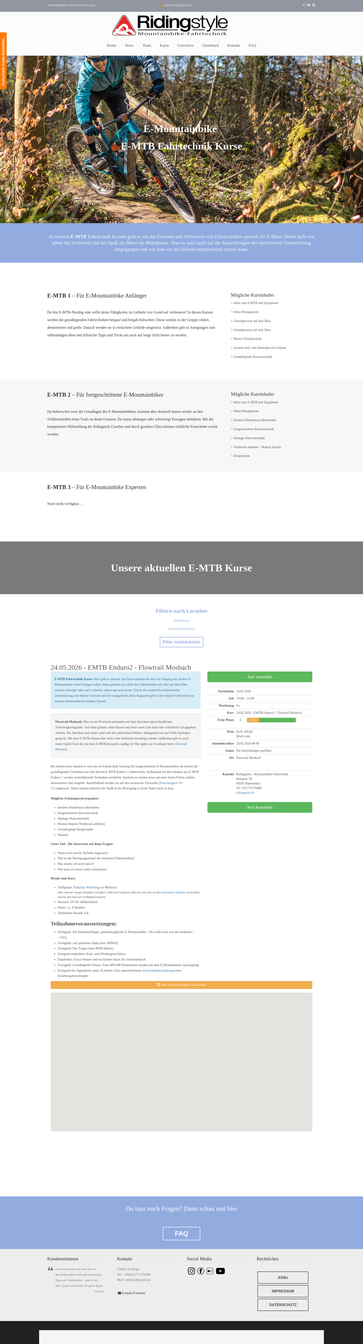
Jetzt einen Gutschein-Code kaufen (181, 985)
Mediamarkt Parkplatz (173, 892)
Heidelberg (181, 620)
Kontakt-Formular (131, 1293)
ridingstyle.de (245, 792)
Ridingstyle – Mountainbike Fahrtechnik (181, 24)
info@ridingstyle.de (178, 5)
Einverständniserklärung (158, 970)
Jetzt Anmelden (260, 807)
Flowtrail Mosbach (181, 629)
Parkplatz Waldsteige (87, 887)
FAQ (63, 937)
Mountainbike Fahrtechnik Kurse (71, 5)
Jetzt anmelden (259, 677)
